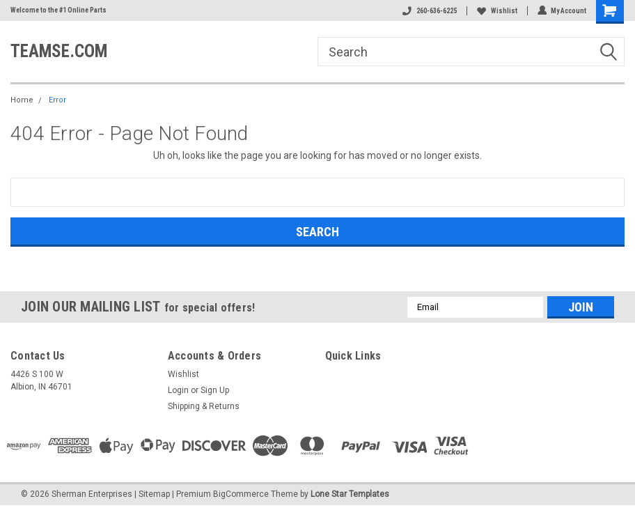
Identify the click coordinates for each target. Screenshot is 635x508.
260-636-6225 (429, 10)
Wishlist (496, 10)
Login (178, 390)
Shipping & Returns (204, 406)
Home (21, 100)
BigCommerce (241, 494)
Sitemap (154, 494)
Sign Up (215, 390)
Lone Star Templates (350, 494)
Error (57, 100)
